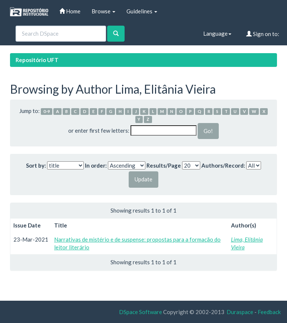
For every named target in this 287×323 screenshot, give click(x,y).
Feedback (269, 312)
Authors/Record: (223, 165)
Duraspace (240, 312)
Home (69, 11)
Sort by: (36, 165)
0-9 (46, 111)
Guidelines (141, 11)
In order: (96, 165)
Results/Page (163, 165)
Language (217, 33)
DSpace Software (140, 312)
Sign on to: (262, 33)
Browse (103, 11)
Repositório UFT (37, 59)
